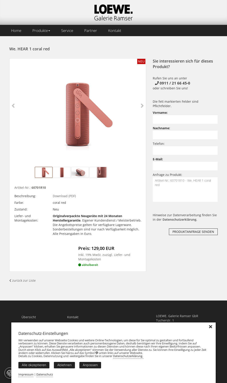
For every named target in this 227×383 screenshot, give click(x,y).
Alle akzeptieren (34, 365)
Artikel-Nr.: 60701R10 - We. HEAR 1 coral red (185, 189)
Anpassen (90, 365)
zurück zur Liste (22, 280)
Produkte (41, 30)
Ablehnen (64, 365)
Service (67, 30)
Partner (90, 30)
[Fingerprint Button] (10, 373)
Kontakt (114, 30)
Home (16, 30)
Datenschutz (44, 374)
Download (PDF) (64, 196)
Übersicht (29, 317)
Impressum (25, 374)
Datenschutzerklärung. (128, 356)
